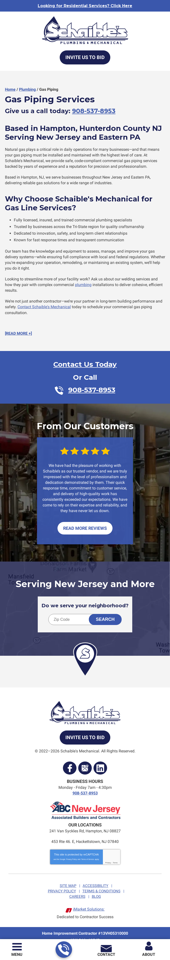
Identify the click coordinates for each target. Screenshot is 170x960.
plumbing (83, 282)
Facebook (69, 762)
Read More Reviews (85, 523)
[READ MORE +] (18, 330)
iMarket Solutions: (89, 902)
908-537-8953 (63, 949)
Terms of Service (87, 853)
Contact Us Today (85, 361)
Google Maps (85, 762)
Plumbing (27, 89)
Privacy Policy (71, 853)
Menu (16, 954)
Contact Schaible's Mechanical (44, 303)
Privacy (108, 856)
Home (10, 89)
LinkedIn (100, 762)
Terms (115, 856)
